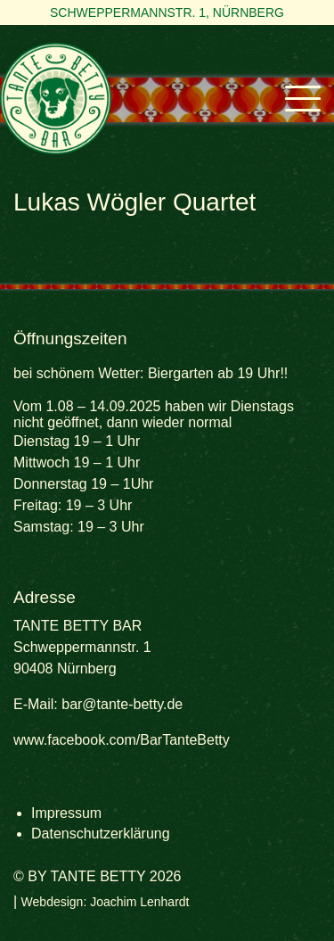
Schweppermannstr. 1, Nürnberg (167, 12)
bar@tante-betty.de (122, 704)
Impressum (66, 813)
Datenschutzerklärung (100, 833)
